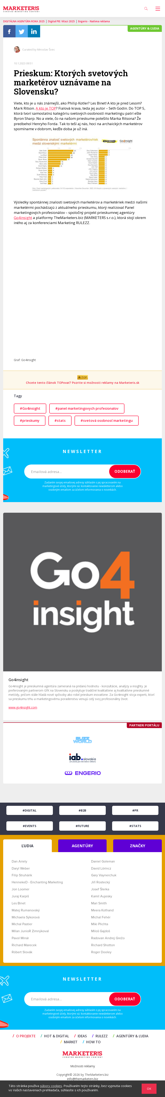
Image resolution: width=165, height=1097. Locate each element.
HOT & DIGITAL (55, 1036)
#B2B (82, 810)
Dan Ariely (19, 861)
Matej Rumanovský (26, 910)
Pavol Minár (20, 938)
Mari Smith (99, 903)
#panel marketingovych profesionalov (86, 408)
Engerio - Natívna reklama (94, 21)
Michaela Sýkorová (25, 917)
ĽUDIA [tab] (27, 845)
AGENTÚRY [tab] (82, 845)
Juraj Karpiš (20, 896)
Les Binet (18, 903)
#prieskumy (29, 420)
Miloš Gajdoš (100, 931)
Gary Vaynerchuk (103, 875)
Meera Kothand (102, 910)
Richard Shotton (103, 945)
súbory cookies (51, 1086)
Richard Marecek (24, 945)
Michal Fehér (100, 917)
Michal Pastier (22, 924)
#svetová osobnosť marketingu (106, 420)
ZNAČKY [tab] (137, 845)
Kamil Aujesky (101, 896)
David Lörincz (101, 868)
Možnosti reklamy (82, 1066)
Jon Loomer (20, 889)
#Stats (135, 826)
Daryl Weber (21, 868)
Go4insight (23, 217)
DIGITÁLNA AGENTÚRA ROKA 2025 (24, 21)
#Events (29, 826)
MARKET (69, 1042)
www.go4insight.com (22, 707)
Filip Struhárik (22, 875)
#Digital (30, 810)
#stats (60, 420)
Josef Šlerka (100, 889)
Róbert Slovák (22, 952)
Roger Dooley (101, 952)
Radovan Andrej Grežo (108, 938)
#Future (82, 826)
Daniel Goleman (103, 861)
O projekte (24, 1036)
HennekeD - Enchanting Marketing (37, 882)
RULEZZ (100, 1036)
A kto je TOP (46, 108)
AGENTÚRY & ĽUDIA (130, 1036)
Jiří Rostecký (100, 882)
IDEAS (80, 1036)
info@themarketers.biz (82, 1079)
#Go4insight (30, 408)
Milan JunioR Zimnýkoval (30, 931)
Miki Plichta (99, 924)
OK (149, 1089)
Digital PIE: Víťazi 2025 (61, 21)
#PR (135, 810)
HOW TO (92, 1042)
